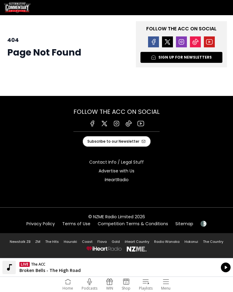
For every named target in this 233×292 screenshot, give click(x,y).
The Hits (52, 241)
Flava (102, 241)
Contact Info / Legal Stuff (116, 162)
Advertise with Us (116, 171)
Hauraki (70, 241)
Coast (87, 241)
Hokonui (191, 241)
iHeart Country (137, 241)
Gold (116, 241)
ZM (37, 241)
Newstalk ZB (20, 241)
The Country (213, 241)
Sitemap (184, 224)
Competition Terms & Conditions (133, 224)
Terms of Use (76, 224)
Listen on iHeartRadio (116, 267)
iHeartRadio (117, 180)
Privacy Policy (40, 224)
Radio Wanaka (167, 241)
